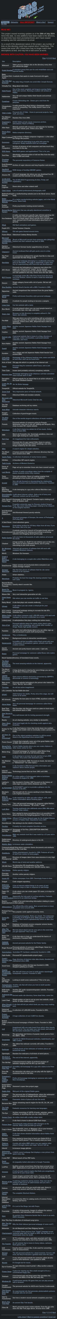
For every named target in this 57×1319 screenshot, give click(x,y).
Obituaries (14, 22)
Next (54, 58)
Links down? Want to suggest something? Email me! (37, 1317)
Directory (5, 22)
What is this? (41, 22)
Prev (44, 58)
